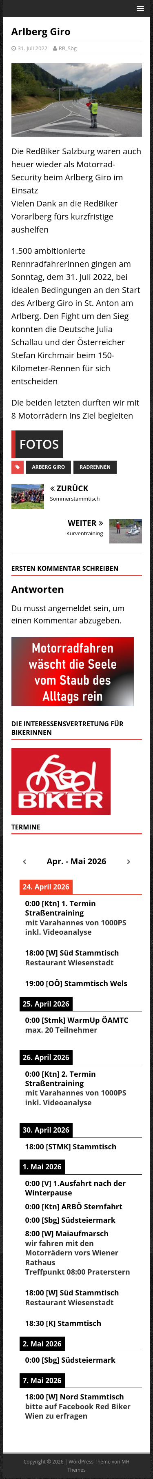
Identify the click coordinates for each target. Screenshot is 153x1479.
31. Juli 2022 (33, 48)
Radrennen (95, 466)
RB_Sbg (68, 48)
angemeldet (69, 608)
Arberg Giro (48, 466)
